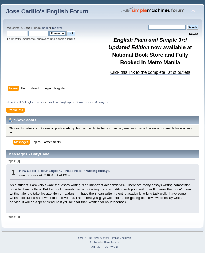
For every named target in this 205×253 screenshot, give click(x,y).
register (57, 27)
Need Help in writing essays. (87, 171)
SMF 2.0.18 (85, 237)
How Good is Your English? (40, 171)
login (44, 27)
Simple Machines (121, 237)
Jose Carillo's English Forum (47, 11)
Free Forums (111, 242)
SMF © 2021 (101, 237)
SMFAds (95, 242)
